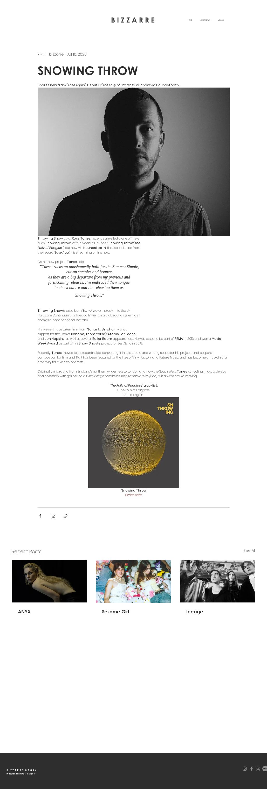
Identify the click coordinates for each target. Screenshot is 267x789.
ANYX (24, 611)
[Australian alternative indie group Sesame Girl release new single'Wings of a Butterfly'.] (133, 581)
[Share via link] (65, 516)
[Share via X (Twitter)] (52, 516)
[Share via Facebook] (40, 516)
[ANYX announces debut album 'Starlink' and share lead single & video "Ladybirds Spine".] (49, 581)
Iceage (194, 611)
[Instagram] (245, 768)
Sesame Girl (115, 611)
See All (249, 550)
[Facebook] (251, 768)
